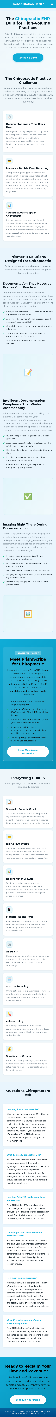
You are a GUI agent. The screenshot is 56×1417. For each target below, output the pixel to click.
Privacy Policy (30, 1413)
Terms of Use (17, 1413)
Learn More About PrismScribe (28, 751)
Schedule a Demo (28, 57)
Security (41, 1413)
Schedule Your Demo (28, 1399)
